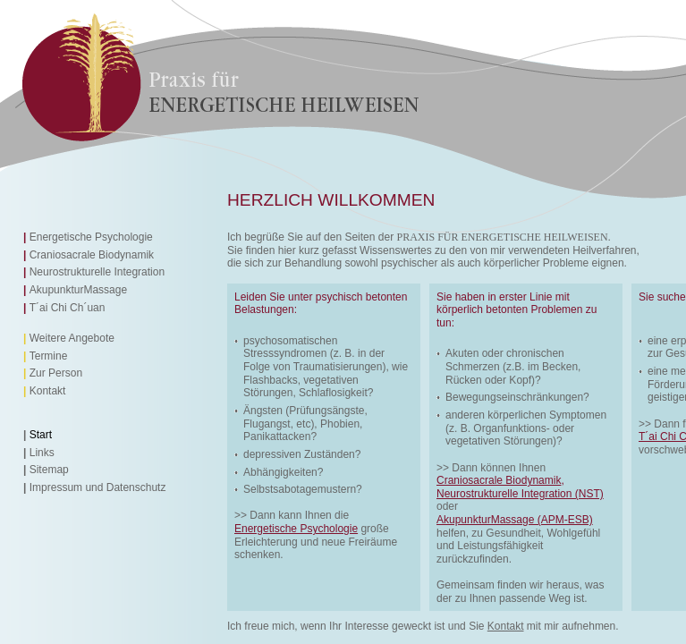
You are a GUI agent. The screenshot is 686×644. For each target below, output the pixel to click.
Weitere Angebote (72, 338)
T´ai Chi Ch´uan (68, 307)
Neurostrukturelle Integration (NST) (520, 493)
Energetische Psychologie (91, 237)
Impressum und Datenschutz (98, 487)
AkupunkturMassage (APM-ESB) (514, 519)
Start (41, 434)
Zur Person (56, 373)
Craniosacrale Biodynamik (92, 255)
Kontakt (48, 391)
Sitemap (49, 469)
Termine (49, 356)
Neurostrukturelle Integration (97, 272)
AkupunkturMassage (78, 290)
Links (42, 452)
